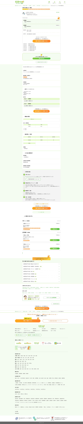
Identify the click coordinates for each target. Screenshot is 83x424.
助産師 (27, 373)
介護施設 (53, 382)
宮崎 (32, 368)
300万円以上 (17, 389)
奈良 (27, 363)
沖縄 (38, 368)
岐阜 (20, 361)
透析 (33, 378)
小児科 (33, 400)
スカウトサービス (27, 330)
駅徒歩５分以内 (24, 292)
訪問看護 (36, 378)
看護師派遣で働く (45, 330)
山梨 (31, 357)
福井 (28, 357)
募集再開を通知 (55, 303)
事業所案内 (17, 413)
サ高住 (45, 384)
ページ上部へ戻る (41, 212)
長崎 (25, 368)
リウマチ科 (17, 402)
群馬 (33, 359)
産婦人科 (36, 400)
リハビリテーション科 (23, 402)
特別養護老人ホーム (59, 382)
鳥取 (23, 365)
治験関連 (63, 378)
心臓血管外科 (62, 398)
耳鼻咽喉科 (43, 400)
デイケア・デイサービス (32, 384)
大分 (30, 368)
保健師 (24, 373)
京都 (20, 363)
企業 (64, 384)
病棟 (16, 378)
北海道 (21, 355)
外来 (43, 292)
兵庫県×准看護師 (24, 288)
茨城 (28, 359)
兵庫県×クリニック (31, 288)
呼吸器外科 (57, 398)
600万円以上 (33, 389)
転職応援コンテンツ (36, 330)
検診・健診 (46, 378)
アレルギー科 (30, 402)
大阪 (18, 363)
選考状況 (34, 328)
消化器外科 (17, 400)
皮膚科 (47, 400)
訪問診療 (56, 378)
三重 (25, 361)
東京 (18, 359)
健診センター (54, 384)
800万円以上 (43, 389)
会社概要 (16, 411)
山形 (34, 355)
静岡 (23, 361)
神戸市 (34, 5)
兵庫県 (30, 5)
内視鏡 (59, 378)
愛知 (18, 361)
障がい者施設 (49, 384)
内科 (24, 398)
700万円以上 (38, 389)
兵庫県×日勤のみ (37, 288)
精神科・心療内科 (56, 400)
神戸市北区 (38, 5)
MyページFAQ (53, 330)
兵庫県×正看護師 (56, 287)
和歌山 (30, 363)
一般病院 (16, 382)
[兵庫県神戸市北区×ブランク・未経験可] (41, 269)
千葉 (26, 359)
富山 (23, 357)
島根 (25, 365)
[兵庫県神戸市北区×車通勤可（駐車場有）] (41, 266)
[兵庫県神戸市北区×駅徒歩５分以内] (41, 264)
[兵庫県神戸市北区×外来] (41, 271)
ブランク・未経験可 (38, 292)
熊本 (27, 368)
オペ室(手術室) (22, 378)
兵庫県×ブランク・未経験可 (44, 287)
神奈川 (21, 359)
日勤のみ (57, 292)
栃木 (31, 359)
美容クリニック (44, 382)
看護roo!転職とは (18, 328)
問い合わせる (27, 176)
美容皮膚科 (21, 398)
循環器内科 (37, 398)
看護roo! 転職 (25, 5)
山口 (27, 365)
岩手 (27, 355)
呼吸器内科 (28, 398)
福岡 (20, 368)
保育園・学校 (51, 378)
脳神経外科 (22, 400)
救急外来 (27, 378)
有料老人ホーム (24, 384)
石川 (26, 357)
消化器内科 (33, 398)
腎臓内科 (45, 398)
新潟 (21, 357)
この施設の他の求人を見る (41, 62)
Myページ (25, 328)
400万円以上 (22, 389)
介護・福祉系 (41, 378)
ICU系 (31, 378)
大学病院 (20, 382)
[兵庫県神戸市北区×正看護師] (41, 274)
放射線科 (61, 400)
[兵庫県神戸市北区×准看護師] (41, 276)
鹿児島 (35, 368)
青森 (24, 355)
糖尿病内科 (50, 398)
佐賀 (23, 368)
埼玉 (23, 359)
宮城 (29, 355)
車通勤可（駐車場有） (31, 292)
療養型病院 (29, 382)
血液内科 (41, 398)
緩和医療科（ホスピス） (38, 402)
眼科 (40, 400)
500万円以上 (27, 389)
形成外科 (29, 400)
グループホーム (40, 384)
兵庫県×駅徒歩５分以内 (25, 287)
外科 (53, 398)
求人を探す (44, 328)
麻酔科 (65, 400)
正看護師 (46, 292)
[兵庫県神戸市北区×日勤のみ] (41, 281)
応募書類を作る (53, 328)
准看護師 (49, 292)
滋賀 (25, 363)
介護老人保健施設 (18, 384)
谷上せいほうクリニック (45, 5)
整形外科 (25, 400)
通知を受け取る (41, 58)
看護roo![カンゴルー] (18, 5)
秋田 (31, 355)
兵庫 (23, 363)
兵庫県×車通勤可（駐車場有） (34, 287)
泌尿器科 (51, 400)
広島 (18, 365)
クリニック (53, 292)
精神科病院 (34, 382)
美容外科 (16, 398)
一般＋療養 (25, 382)
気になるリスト (62, 328)
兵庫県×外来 (51, 287)
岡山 (20, 365)
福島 (36, 355)
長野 (33, 357)
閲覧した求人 (17, 330)
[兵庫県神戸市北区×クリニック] (41, 279)
